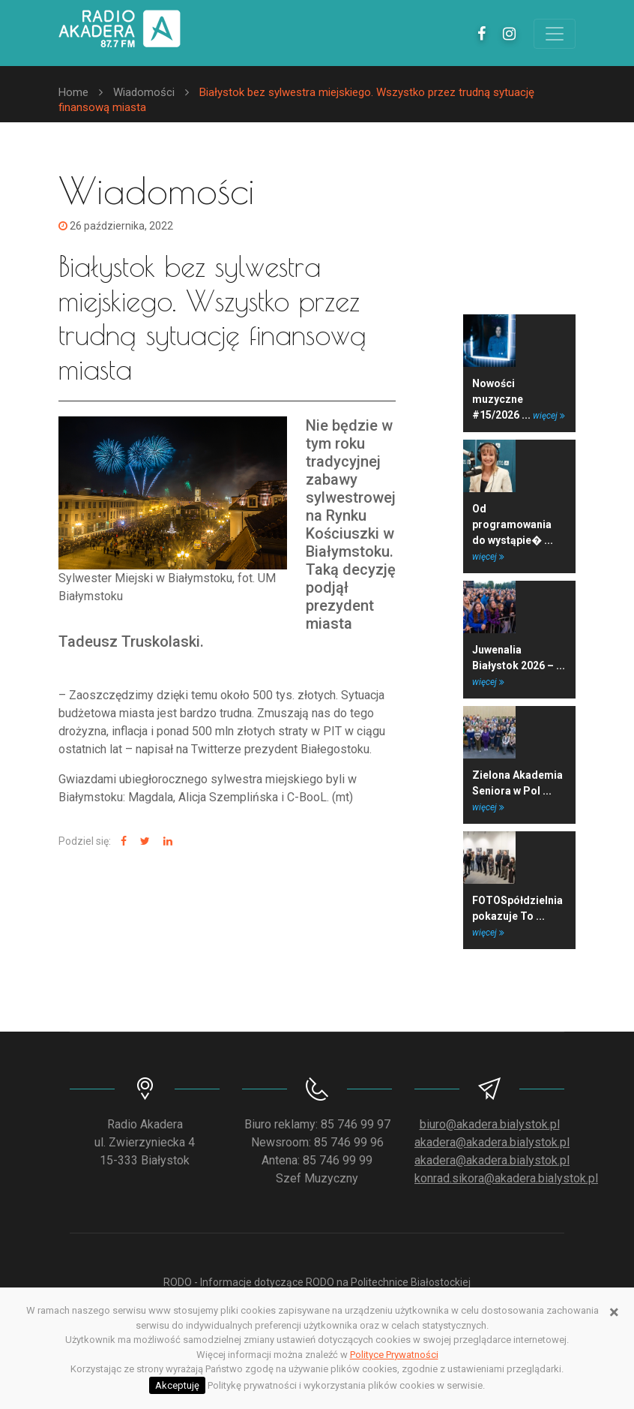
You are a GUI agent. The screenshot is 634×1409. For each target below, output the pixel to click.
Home (73, 92)
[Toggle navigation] (555, 34)
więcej (549, 415)
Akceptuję (177, 1385)
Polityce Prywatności (394, 1354)
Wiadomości (144, 92)
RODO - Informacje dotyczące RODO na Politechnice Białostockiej (317, 1282)
